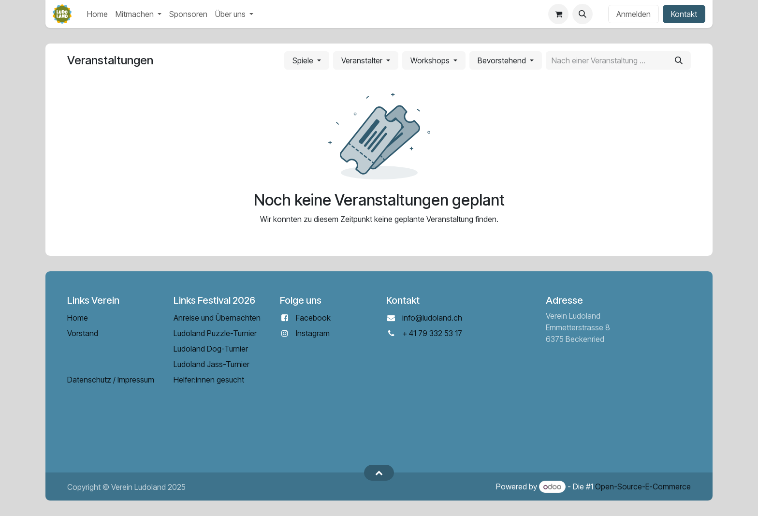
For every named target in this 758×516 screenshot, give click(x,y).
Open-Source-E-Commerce (643, 486)
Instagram (313, 333)
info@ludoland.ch (432, 318)
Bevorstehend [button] (503, 60)
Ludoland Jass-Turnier (211, 364)
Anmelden (633, 14)
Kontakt (684, 14)
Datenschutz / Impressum (110, 379)
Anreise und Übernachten (217, 318)
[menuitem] (97, 14)
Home (77, 318)
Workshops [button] (431, 60)
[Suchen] (679, 60)
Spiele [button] (303, 60)
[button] (582, 14)
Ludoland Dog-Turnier (211, 349)
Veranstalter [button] (362, 60)
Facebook (313, 318)
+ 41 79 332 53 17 (432, 333)
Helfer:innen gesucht (209, 379)
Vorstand (82, 333)
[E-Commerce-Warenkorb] (558, 14)
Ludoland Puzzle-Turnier (215, 333)
